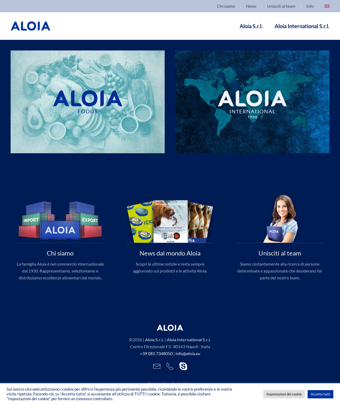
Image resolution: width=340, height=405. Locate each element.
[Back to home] (30, 26)
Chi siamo (226, 5)
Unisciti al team (281, 5)
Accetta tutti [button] (320, 394)
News (251, 5)
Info (310, 5)
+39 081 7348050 (156, 353)
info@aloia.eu (188, 353)
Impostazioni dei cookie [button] (284, 394)
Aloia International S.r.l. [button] (302, 26)
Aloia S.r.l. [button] (251, 26)
